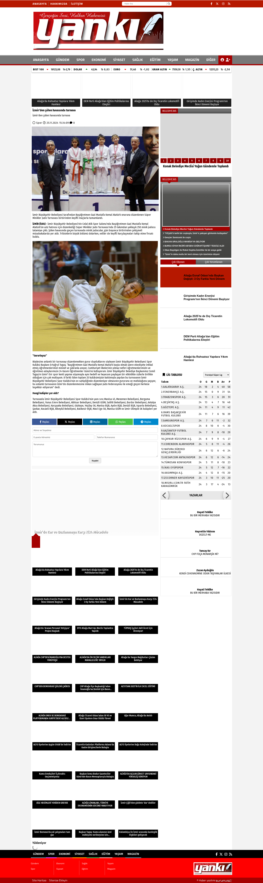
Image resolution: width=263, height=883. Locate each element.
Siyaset (119, 59)
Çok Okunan (178, 262)
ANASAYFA (41, 59)
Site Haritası (39, 880)
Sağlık (137, 59)
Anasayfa (40, 4)
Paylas (44, 421)
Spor (80, 59)
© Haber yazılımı (214, 880)
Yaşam (173, 59)
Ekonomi (99, 59)
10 (227, 160)
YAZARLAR (195, 495)
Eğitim (155, 59)
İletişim (77, 4)
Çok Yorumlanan (213, 262)
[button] (164, 495)
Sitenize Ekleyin (58, 880)
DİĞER (210, 59)
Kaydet (95, 460)
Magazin (192, 59)
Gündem (62, 59)
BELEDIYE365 (169, 110)
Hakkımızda (58, 4)
